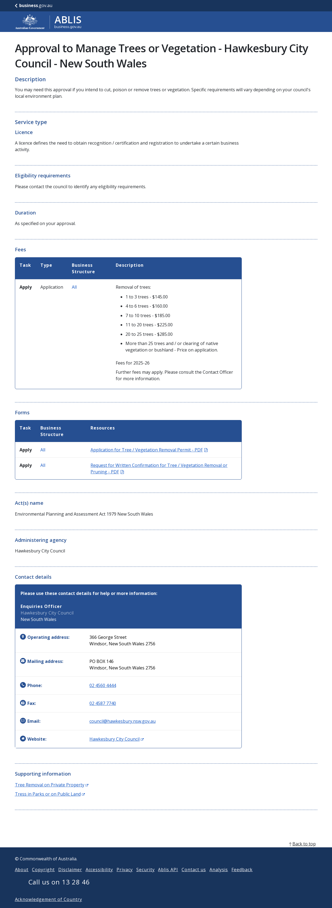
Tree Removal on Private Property (51, 785)
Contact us (194, 878)
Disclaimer (70, 878)
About (22, 878)
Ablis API (168, 878)
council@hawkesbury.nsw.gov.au (122, 721)
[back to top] (166, 852)
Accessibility (99, 878)
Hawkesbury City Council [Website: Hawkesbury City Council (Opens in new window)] (116, 739)
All (74, 287)
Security (145, 878)
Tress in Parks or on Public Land (50, 794)
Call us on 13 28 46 (59, 890)
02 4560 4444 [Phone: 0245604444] (102, 685)
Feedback (242, 878)
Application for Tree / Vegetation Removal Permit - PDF (149, 450)
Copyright (43, 878)
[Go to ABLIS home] (48, 21)
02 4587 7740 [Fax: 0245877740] (102, 703)
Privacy (125, 878)
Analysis (218, 878)
